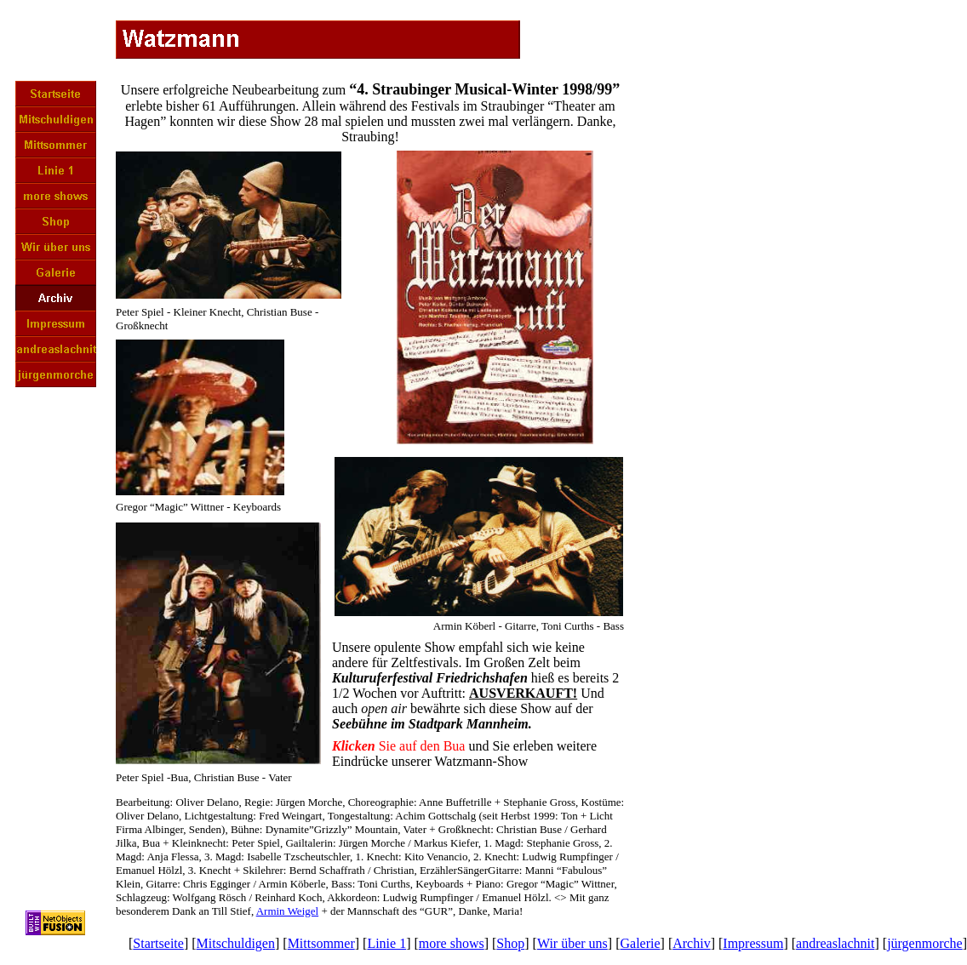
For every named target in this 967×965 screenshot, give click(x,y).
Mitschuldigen (236, 943)
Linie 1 (386, 943)
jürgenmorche (925, 943)
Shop (510, 943)
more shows (451, 943)
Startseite (158, 943)
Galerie (640, 943)
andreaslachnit (835, 943)
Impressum (753, 943)
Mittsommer (321, 943)
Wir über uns (572, 943)
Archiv (691, 943)
